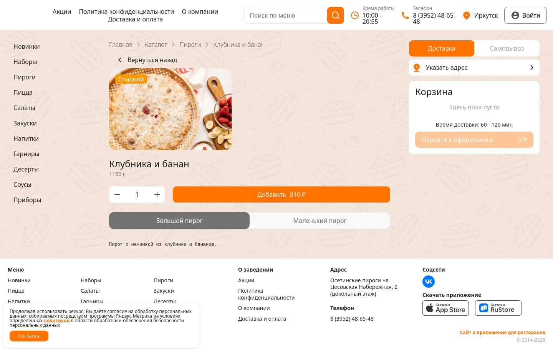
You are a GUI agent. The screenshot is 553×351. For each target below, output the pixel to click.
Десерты (165, 301)
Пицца (16, 290)
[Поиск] (335, 15)
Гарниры (92, 301)
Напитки (19, 301)
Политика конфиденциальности (126, 11)
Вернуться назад (146, 59)
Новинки (19, 280)
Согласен (29, 336)
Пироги (190, 44)
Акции (62, 11)
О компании (200, 11)
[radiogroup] (249, 220)
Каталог (156, 44)
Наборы (91, 280)
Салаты (90, 290)
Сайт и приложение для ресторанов (502, 333)
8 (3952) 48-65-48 (352, 318)
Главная (120, 44)
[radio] (179, 220)
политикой (57, 320)
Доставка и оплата (135, 19)
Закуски (164, 290)
